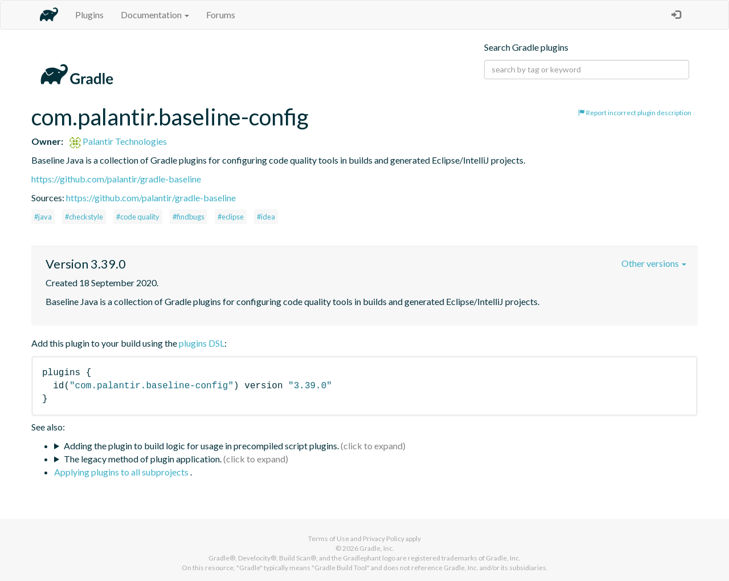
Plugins (89, 14)
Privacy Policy (383, 538)
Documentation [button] (155, 14)
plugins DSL (201, 343)
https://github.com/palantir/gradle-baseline (116, 178)
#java (43, 216)
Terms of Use (328, 538)
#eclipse (231, 216)
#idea (266, 216)
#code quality (137, 216)
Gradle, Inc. (376, 548)
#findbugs (188, 216)
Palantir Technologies (118, 141)
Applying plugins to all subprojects (122, 471)
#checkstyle (84, 216)
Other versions (653, 263)
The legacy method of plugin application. (143, 458)
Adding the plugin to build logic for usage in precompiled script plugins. (201, 445)
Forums (220, 14)
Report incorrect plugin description (634, 112)
